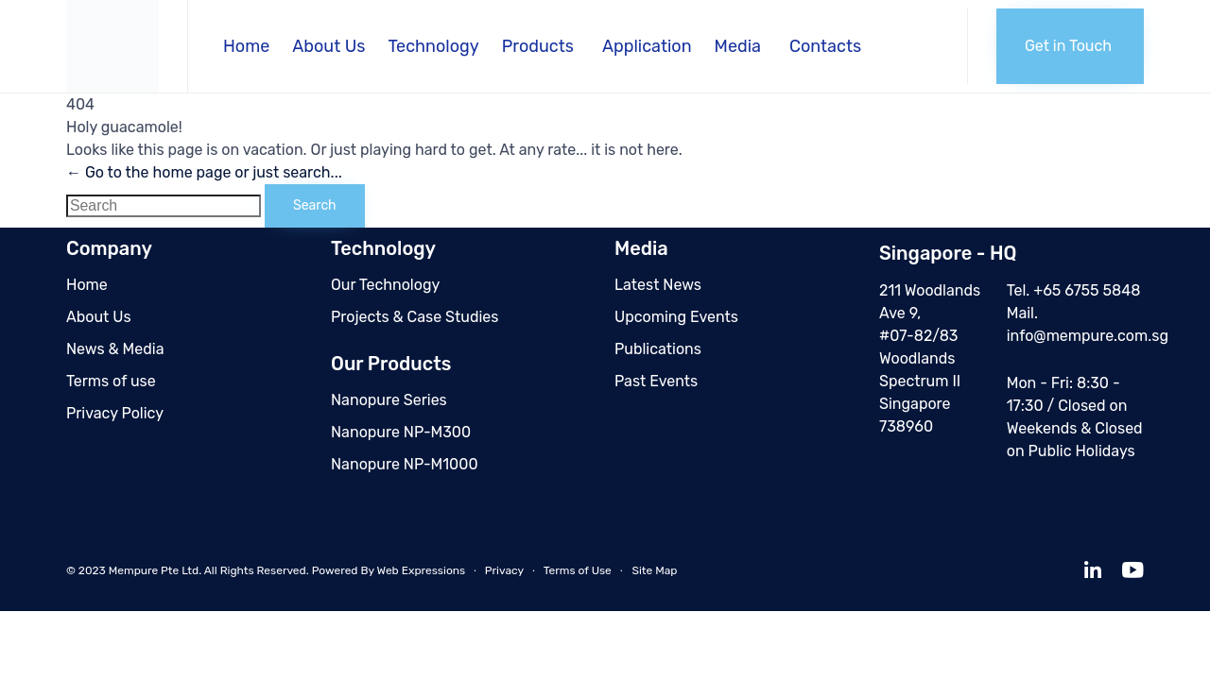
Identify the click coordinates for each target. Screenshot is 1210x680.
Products (538, 46)
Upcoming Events (676, 317)
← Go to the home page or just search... (204, 172)
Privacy (504, 570)
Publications (657, 349)
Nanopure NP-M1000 (404, 464)
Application (647, 46)
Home (246, 46)
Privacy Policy (115, 413)
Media (738, 46)
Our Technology (385, 285)
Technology (433, 46)
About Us (328, 46)
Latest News (657, 285)
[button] (1070, 46)
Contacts (825, 46)
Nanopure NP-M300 (401, 432)
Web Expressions (421, 570)
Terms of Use (578, 570)
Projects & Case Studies (414, 317)
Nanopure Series (389, 400)
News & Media (115, 349)
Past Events (656, 381)
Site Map (654, 570)
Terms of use (111, 381)
